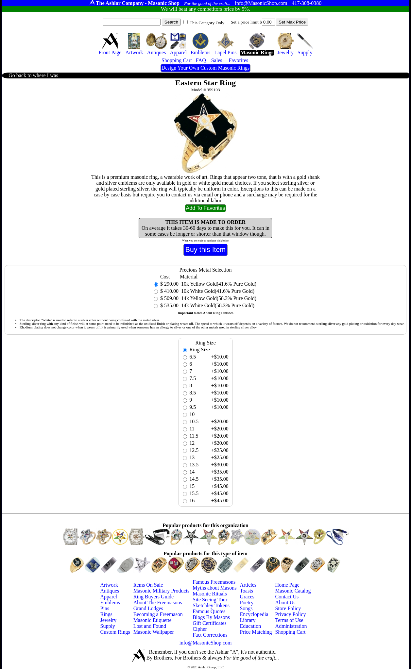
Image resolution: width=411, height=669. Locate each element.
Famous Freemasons (214, 582)
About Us (285, 602)
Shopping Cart (290, 632)
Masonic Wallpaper (153, 632)
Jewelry (108, 620)
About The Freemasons (157, 602)
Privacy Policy (290, 614)
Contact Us (287, 596)
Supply (107, 626)
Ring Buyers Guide (153, 596)
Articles (248, 585)
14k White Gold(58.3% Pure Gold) (217, 305)
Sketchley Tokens (211, 605)
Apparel (108, 596)
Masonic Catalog (293, 591)
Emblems (110, 602)
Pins (104, 608)
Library (247, 620)
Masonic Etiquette (152, 620)
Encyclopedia (254, 614)
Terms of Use (289, 620)
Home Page (287, 585)
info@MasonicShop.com (205, 642)
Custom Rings (115, 632)
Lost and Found (149, 626)
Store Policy (288, 608)
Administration (291, 626)
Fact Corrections (210, 635)
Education (250, 626)
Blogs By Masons (211, 617)
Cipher (200, 629)
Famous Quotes (209, 611)
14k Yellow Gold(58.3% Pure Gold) (218, 298)
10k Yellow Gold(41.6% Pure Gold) (218, 284)
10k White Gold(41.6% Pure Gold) (217, 291)
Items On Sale (148, 585)
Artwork (109, 585)
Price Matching (256, 632)
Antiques (109, 591)
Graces (247, 596)
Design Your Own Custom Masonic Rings (205, 68)
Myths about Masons (214, 588)
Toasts (246, 591)
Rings (106, 614)
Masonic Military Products (161, 591)
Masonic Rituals (210, 593)
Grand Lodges (148, 608)
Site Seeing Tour (210, 599)
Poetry (246, 602)
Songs (246, 608)
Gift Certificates (210, 623)
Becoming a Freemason (158, 614)
